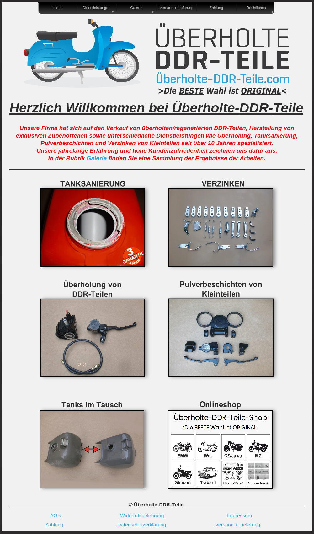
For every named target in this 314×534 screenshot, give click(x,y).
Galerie (97, 158)
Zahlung (54, 524)
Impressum (239, 515)
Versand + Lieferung (237, 524)
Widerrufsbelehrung (142, 515)
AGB (55, 515)
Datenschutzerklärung (141, 524)
